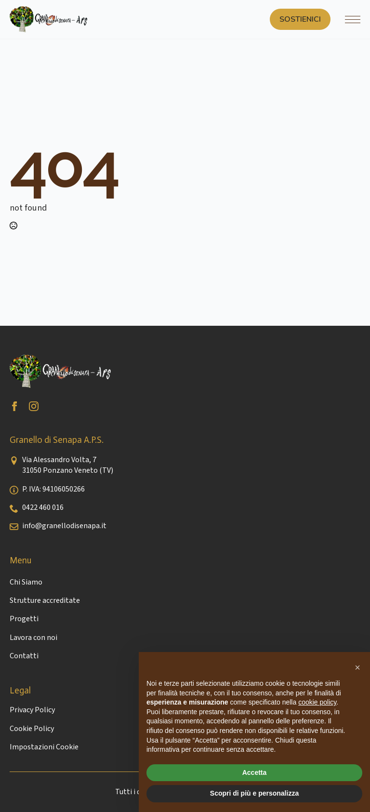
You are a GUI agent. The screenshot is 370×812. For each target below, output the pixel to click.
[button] (357, 667)
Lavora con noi (33, 637)
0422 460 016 (43, 507)
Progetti (24, 618)
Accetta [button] (254, 772)
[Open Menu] (352, 19)
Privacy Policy (32, 710)
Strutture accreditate (45, 600)
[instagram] (34, 406)
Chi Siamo (26, 582)
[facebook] (14, 406)
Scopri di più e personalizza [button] (254, 793)
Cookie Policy (32, 728)
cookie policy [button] (317, 702)
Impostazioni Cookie (44, 747)
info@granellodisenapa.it (64, 525)
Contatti (24, 656)
